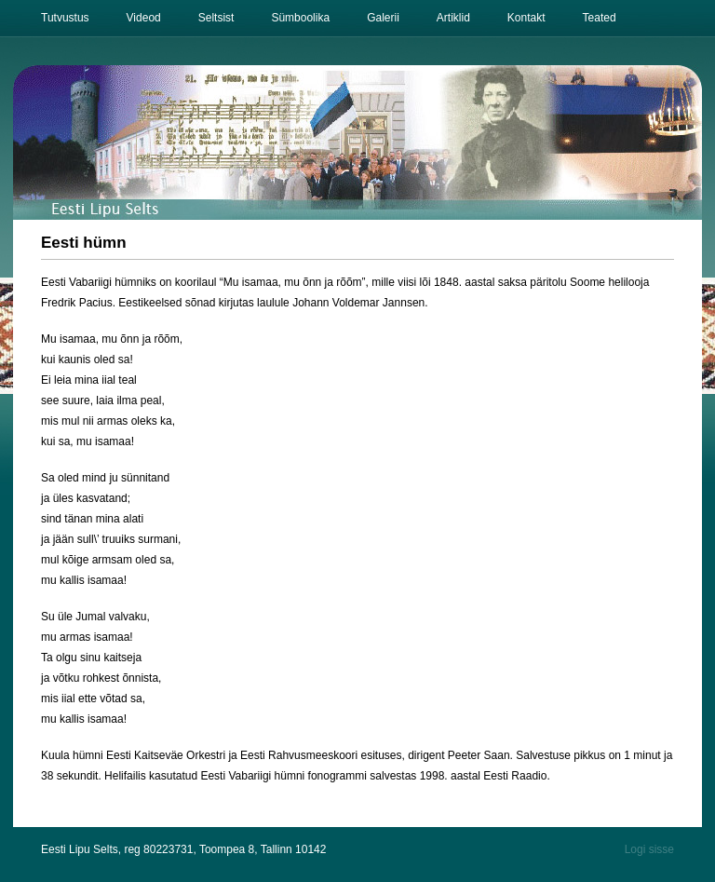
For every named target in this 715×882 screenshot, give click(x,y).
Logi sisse (649, 849)
